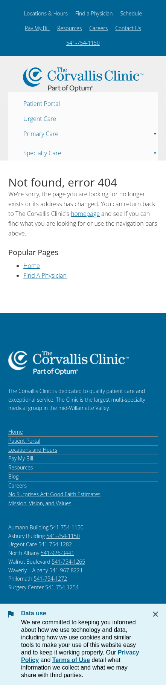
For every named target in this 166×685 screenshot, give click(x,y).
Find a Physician (94, 13)
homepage (85, 213)
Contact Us (128, 28)
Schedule (131, 13)
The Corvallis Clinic (83, 79)
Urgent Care (39, 118)
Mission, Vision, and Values (39, 503)
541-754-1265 (68, 561)
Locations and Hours (32, 449)
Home (31, 265)
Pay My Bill (37, 28)
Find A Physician (45, 275)
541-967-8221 (66, 570)
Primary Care (90, 131)
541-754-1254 (62, 587)
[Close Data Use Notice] (155, 614)
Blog (13, 476)
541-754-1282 (55, 544)
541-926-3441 (57, 553)
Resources (69, 28)
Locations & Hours (46, 13)
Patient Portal (41, 103)
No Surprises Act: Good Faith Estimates (54, 494)
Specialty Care (90, 150)
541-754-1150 (83, 42)
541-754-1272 (50, 578)
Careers (98, 28)
